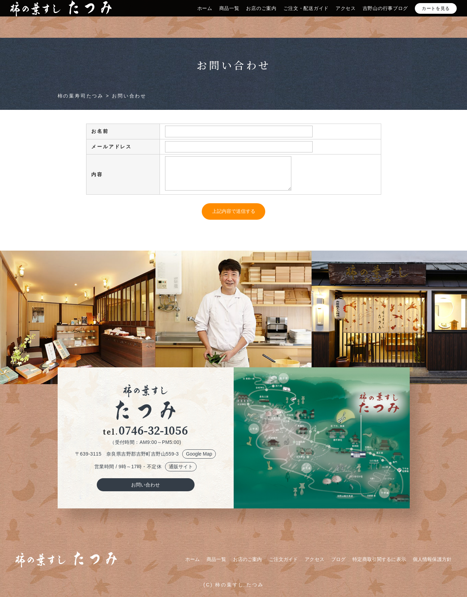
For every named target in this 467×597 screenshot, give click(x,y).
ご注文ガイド (283, 559)
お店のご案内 (261, 15)
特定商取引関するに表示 (379, 559)
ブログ (338, 559)
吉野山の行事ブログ (385, 15)
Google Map (199, 454)
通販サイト (181, 466)
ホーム (204, 15)
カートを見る (436, 15)
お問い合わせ (145, 484)
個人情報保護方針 (432, 559)
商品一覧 (229, 15)
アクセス (346, 15)
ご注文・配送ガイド (306, 15)
